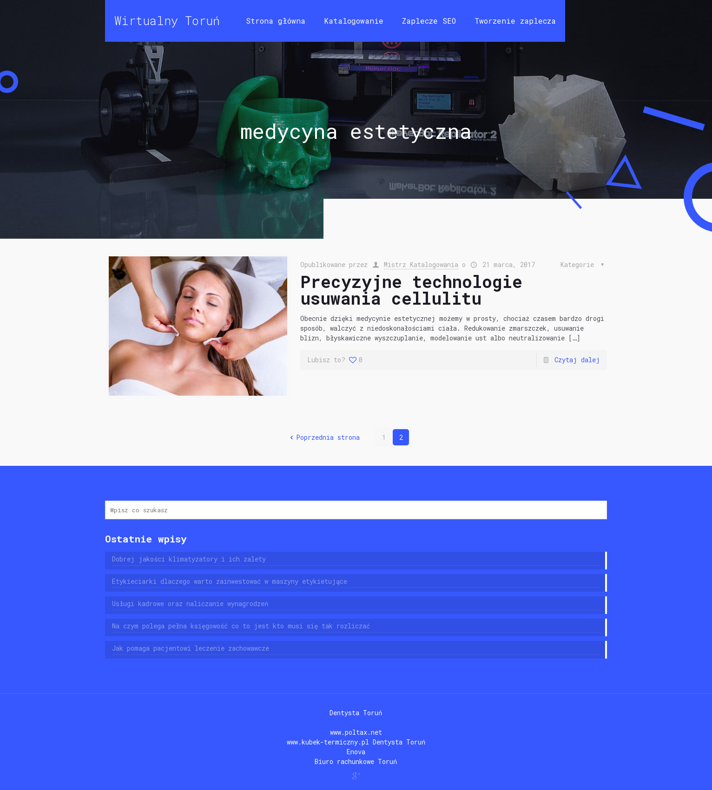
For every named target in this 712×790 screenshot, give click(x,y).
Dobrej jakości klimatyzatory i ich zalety (189, 559)
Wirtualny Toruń (167, 20)
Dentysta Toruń (356, 712)
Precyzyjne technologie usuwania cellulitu (411, 289)
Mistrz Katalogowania (421, 264)
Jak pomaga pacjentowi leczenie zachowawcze (190, 648)
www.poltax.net (356, 732)
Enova (356, 751)
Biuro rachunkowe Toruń (356, 761)
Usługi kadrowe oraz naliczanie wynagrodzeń (190, 603)
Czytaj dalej (577, 359)
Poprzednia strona (323, 437)
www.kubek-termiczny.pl (328, 742)
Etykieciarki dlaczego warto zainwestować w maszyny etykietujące (229, 581)
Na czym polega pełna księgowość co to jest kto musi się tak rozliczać (241, 625)
